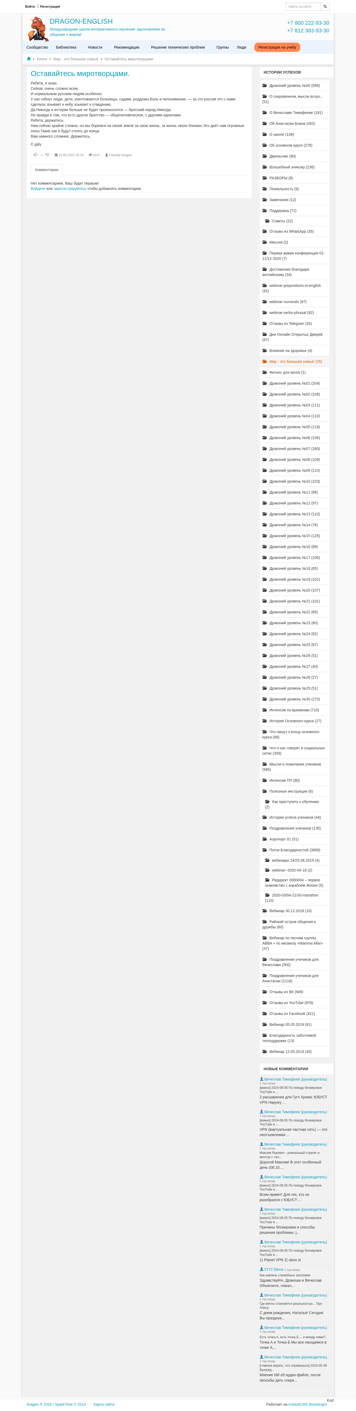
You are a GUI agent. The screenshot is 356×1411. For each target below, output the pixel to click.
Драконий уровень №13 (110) (291, 514)
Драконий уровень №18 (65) (290, 568)
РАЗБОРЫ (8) (277, 178)
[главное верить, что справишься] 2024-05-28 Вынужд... (293, 1368)
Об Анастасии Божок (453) (288, 123)
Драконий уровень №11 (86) (290, 492)
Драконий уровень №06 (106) (291, 438)
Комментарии (46, 170)
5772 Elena (273, 1269)
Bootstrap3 (318, 1404)
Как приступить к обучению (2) (292, 804)
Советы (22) (279, 221)
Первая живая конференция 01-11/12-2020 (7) (293, 256)
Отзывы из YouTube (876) (287, 1003)
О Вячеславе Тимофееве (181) (292, 112)
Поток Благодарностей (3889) (291, 850)
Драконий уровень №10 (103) (291, 481)
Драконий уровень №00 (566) (291, 85)
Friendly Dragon (120, 155)
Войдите (38, 188)
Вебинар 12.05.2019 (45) (287, 1051)
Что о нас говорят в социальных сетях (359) (293, 750)
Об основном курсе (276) (287, 145)
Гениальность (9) (280, 189)
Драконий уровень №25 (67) (290, 645)
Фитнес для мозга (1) (284, 372)
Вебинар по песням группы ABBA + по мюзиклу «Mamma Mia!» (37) (292, 943)
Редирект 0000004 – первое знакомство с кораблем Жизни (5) (294, 882)
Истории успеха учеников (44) (291, 817)
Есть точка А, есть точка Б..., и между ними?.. (293, 1337)
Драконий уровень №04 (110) (291, 416)
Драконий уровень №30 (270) (291, 699)
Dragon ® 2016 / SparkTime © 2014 (56, 1404)
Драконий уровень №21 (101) (291, 601)
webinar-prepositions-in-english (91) (291, 288)
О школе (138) (278, 134)
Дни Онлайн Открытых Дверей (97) (292, 337)
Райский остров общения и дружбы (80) (289, 924)
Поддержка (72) (279, 211)
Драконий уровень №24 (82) (290, 634)
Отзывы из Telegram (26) (287, 323)
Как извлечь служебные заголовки (285, 1275)
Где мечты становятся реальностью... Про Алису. (291, 1306)
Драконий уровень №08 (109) (291, 459)
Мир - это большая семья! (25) (292, 361)
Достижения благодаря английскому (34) (285, 272)
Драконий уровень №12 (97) (290, 503)
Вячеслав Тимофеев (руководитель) (295, 1079)
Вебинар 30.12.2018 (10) (287, 911)
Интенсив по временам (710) (290, 710)
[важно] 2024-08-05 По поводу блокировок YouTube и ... (291, 1090)
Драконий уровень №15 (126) (291, 536)
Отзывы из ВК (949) (282, 992)
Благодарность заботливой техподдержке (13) (289, 1038)
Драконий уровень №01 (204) (291, 383)
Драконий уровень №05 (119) (291, 427)
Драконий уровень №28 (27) (290, 677)
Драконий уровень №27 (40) (290, 666)
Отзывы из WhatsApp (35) (288, 231)
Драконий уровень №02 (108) (291, 394)
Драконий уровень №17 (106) (291, 557)
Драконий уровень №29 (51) (290, 688)
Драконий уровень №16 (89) (290, 547)
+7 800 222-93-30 (308, 23)
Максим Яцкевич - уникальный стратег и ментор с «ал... (290, 1155)
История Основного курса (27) (291, 721)
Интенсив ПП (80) (281, 780)
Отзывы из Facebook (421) (288, 1014)
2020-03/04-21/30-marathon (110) (292, 898)
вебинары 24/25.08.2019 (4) (292, 860)
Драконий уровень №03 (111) (291, 405)
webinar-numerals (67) (284, 302)
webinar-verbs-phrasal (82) (288, 313)
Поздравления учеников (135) (291, 828)
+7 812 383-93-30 (308, 30)
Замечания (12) (279, 200)
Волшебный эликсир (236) (288, 167)
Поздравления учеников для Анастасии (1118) (290, 978)
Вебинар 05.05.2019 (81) (287, 1024)
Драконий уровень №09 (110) (291, 470)
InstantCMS (298, 1404)
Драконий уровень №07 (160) (291, 449)
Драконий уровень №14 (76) (290, 525)
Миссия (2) (275, 242)
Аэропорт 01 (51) (280, 839)
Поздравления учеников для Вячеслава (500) (290, 962)
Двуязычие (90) (279, 156)
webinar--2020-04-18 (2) (288, 870)
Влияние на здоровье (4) (287, 350)
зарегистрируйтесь (70, 188)
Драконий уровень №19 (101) (291, 579)
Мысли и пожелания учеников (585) (291, 767)
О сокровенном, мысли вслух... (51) (292, 99)
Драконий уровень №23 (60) (290, 623)
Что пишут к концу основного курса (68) (291, 734)
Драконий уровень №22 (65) (290, 612)
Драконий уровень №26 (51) (290, 655)
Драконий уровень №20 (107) (291, 590)
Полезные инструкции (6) (287, 791)
